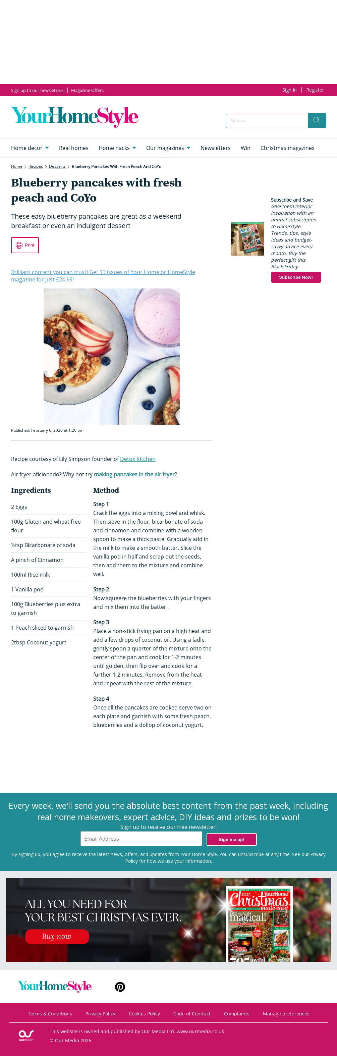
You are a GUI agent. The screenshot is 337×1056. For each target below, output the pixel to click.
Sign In (289, 90)
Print (29, 245)
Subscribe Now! (296, 277)
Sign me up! (231, 839)
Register (315, 90)
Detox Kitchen (138, 459)
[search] (317, 120)
